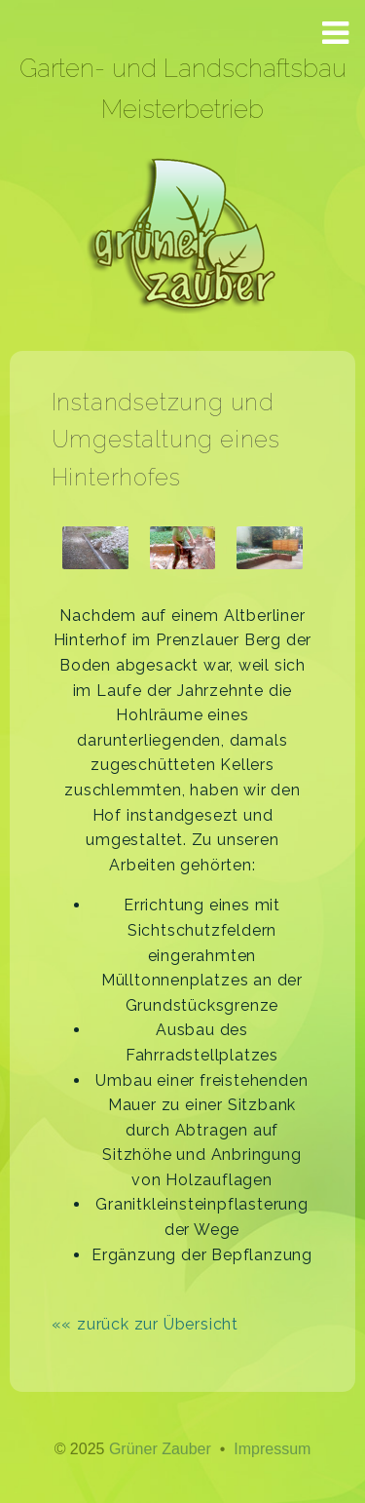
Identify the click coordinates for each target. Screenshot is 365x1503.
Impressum (272, 1449)
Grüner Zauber (160, 1449)
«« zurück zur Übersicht (145, 1324)
